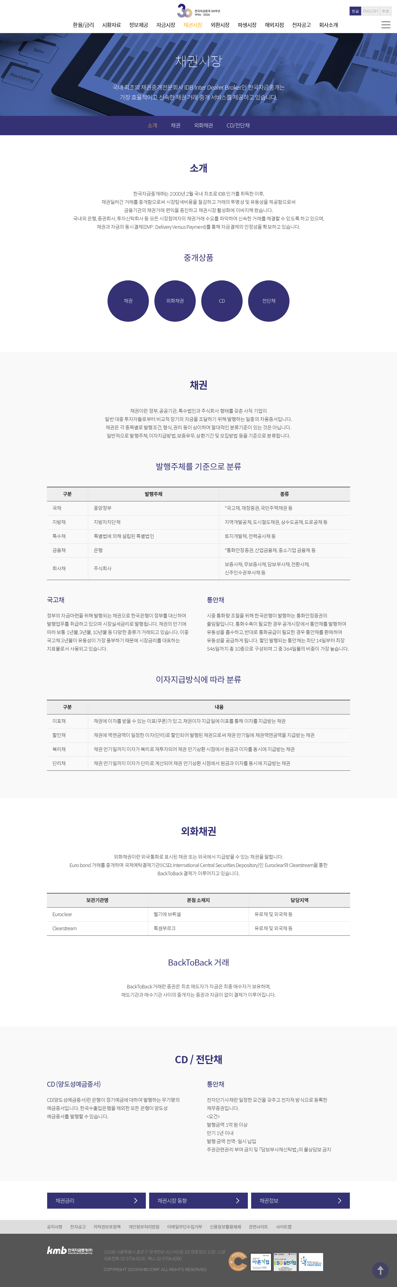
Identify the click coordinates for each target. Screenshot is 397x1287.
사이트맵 (283, 1226)
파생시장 (247, 24)
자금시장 (165, 24)
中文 (379, 11)
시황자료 (111, 24)
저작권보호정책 (107, 1226)
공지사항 (54, 1226)
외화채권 (203, 125)
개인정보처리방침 (144, 1226)
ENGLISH (364, 11)
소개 (152, 125)
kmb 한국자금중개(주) (198, 10)
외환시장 (220, 24)
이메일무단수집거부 (184, 1226)
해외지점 (274, 24)
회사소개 (328, 24)
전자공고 (301, 24)
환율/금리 (83, 24)
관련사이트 (258, 1226)
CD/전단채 (238, 125)
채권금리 (64, 1200)
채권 (175, 125)
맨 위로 (380, 1203)
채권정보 (268, 1200)
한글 (349, 11)
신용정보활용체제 (225, 1226)
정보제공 (138, 24)
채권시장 (192, 24)
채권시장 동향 (172, 1200)
